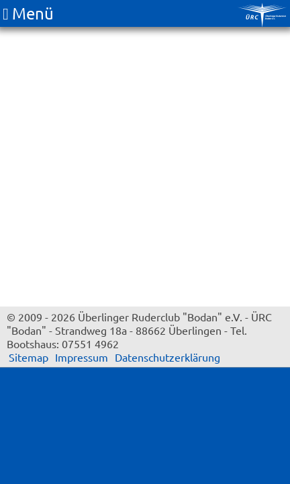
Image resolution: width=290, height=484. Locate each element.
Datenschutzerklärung (167, 357)
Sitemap (28, 357)
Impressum (81, 357)
